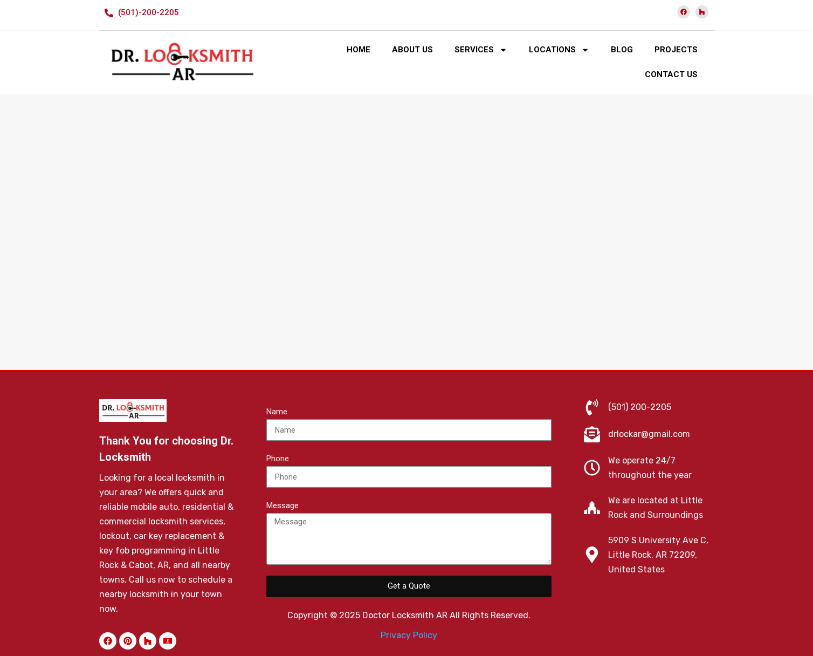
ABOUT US (412, 49)
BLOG (622, 49)
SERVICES (480, 49)
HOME (358, 49)
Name (276, 411)
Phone (277, 458)
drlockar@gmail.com (649, 434)
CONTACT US (671, 74)
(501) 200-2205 (639, 407)
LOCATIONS (559, 49)
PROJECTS (676, 49)
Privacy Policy (409, 635)
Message (282, 505)
